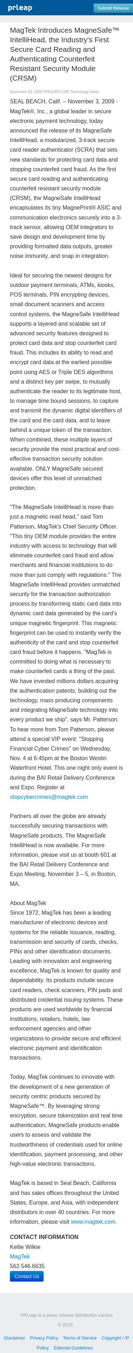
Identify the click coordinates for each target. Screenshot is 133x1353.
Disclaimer (14, 1338)
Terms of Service (80, 1338)
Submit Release (113, 8)
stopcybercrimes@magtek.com (49, 797)
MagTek (20, 1257)
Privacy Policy (44, 1338)
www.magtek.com (93, 1222)
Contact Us (27, 1276)
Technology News (85, 92)
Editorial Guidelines (73, 1348)
